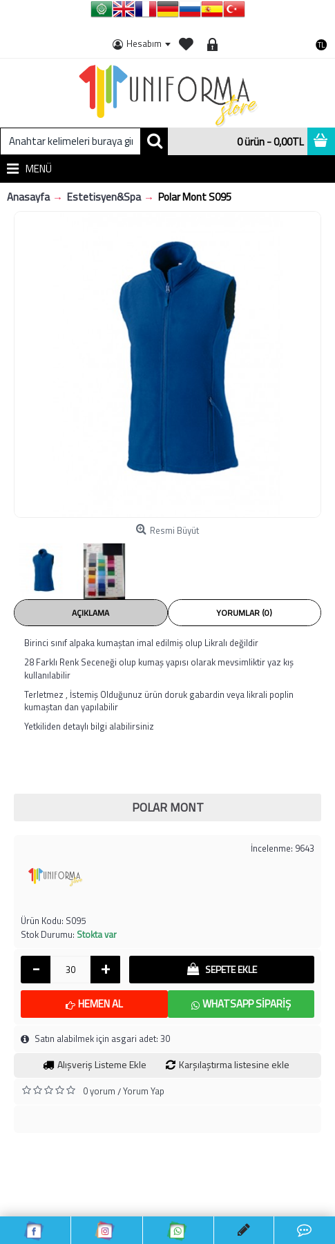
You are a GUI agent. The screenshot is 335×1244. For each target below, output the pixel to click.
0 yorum (99, 1091)
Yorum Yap (143, 1091)
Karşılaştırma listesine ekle (234, 1064)
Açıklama (90, 612)
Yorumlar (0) (244, 612)
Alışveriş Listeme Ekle (101, 1064)
